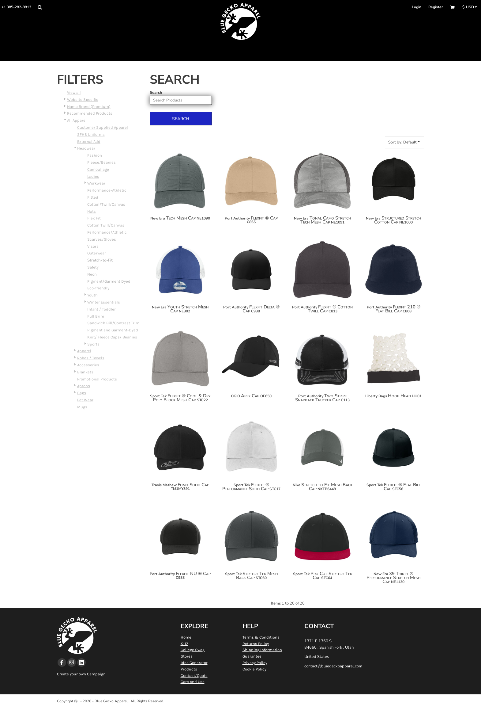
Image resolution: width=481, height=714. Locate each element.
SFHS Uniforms (91, 134)
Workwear (96, 183)
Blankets (85, 372)
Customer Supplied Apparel (102, 127)
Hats (91, 211)
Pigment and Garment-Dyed (112, 330)
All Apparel (77, 120)
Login (416, 7)
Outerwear (96, 253)
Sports (93, 344)
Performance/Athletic (107, 232)
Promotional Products (97, 379)
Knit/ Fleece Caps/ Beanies (112, 337)
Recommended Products (89, 113)
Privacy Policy (254, 662)
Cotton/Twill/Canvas (106, 204)
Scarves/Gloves (101, 239)
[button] (39, 7)
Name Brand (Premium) (89, 106)
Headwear (86, 148)
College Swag (193, 649)
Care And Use (193, 681)
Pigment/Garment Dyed (108, 281)
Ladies (93, 176)
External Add (88, 141)
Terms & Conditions (261, 637)
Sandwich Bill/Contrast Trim (113, 323)
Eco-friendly (98, 288)
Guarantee (251, 656)
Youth (92, 295)
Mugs (82, 407)
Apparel (84, 351)
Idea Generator (194, 662)
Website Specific (82, 99)
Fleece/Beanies (101, 162)
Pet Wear (85, 400)
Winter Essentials (103, 302)
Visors (93, 246)
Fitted (92, 197)
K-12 (184, 643)
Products (189, 669)
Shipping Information (262, 649)
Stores (187, 656)
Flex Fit (94, 218)
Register (435, 7)
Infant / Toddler (101, 309)
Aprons (83, 386)
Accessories (88, 365)
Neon (92, 274)
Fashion (94, 155)
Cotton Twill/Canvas (105, 225)
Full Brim (95, 316)
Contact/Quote (194, 675)
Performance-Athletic (106, 190)
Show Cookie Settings (240, 709)
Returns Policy (255, 643)
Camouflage (98, 169)
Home (186, 637)
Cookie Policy (254, 669)
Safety (93, 267)
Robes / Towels (90, 358)
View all (74, 92)
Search (156, 92)
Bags (81, 393)
